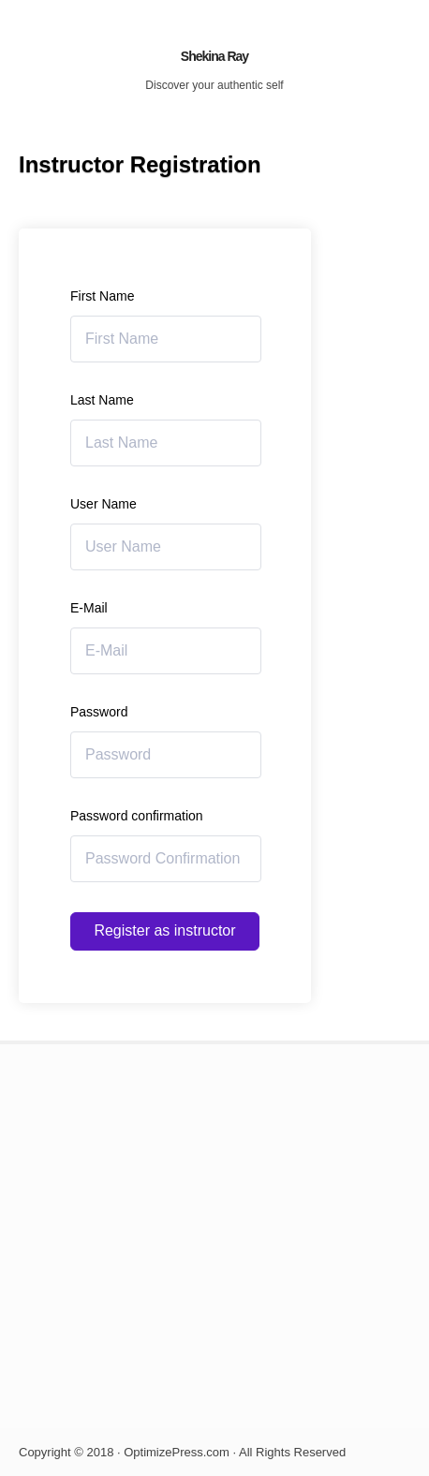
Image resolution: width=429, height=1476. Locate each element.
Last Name (102, 399)
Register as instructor (164, 930)
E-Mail (89, 607)
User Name (103, 503)
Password (98, 711)
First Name (102, 295)
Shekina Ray (214, 56)
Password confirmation (136, 815)
